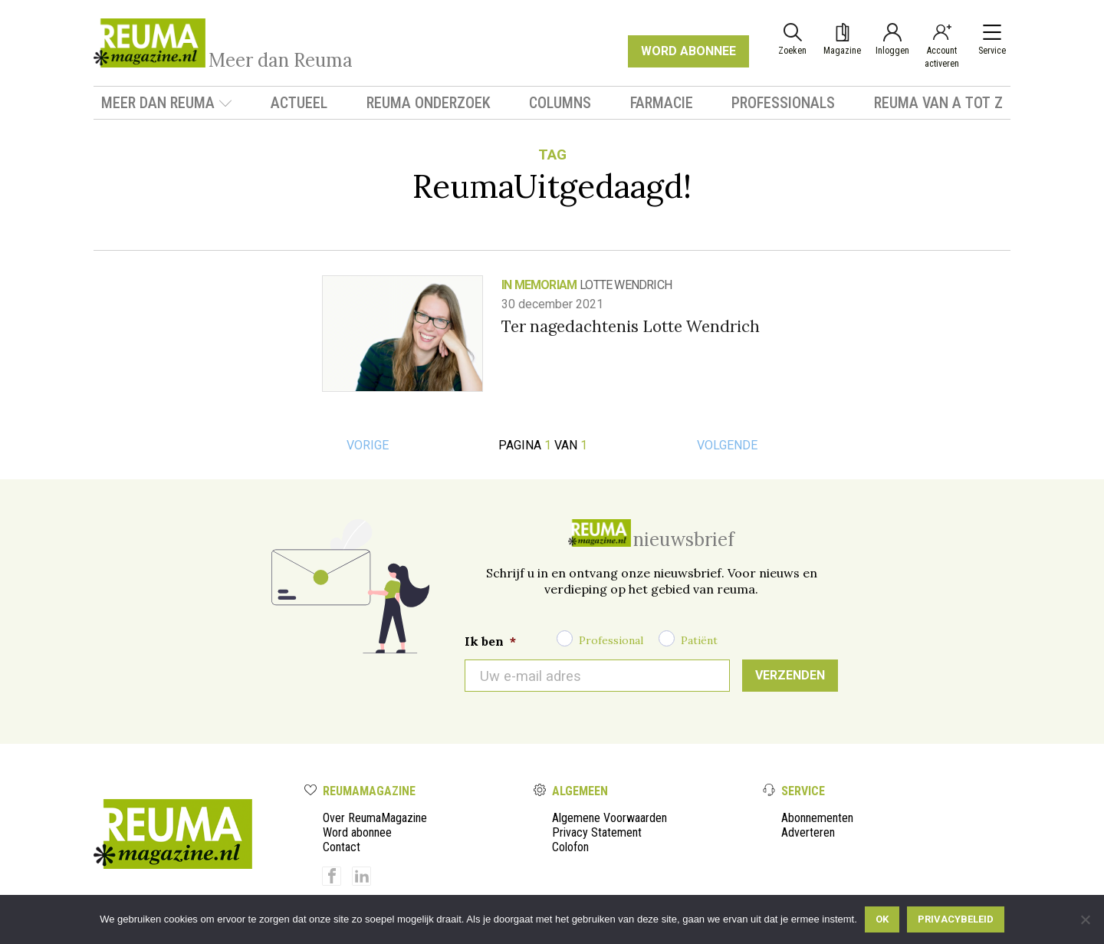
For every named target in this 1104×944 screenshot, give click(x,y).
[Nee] (1084, 919)
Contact (341, 847)
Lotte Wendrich (626, 285)
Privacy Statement (597, 832)
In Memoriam (539, 285)
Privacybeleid (956, 919)
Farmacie (661, 103)
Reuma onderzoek (428, 103)
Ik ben (490, 641)
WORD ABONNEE (688, 51)
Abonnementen (817, 818)
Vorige (368, 445)
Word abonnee (357, 832)
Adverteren (808, 832)
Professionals (783, 103)
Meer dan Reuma (166, 103)
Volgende (727, 445)
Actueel (299, 103)
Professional (611, 640)
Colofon (570, 847)
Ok (882, 919)
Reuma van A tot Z (938, 103)
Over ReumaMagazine (375, 818)
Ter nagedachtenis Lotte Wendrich (630, 326)
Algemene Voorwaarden (609, 818)
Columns (560, 103)
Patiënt (699, 640)
